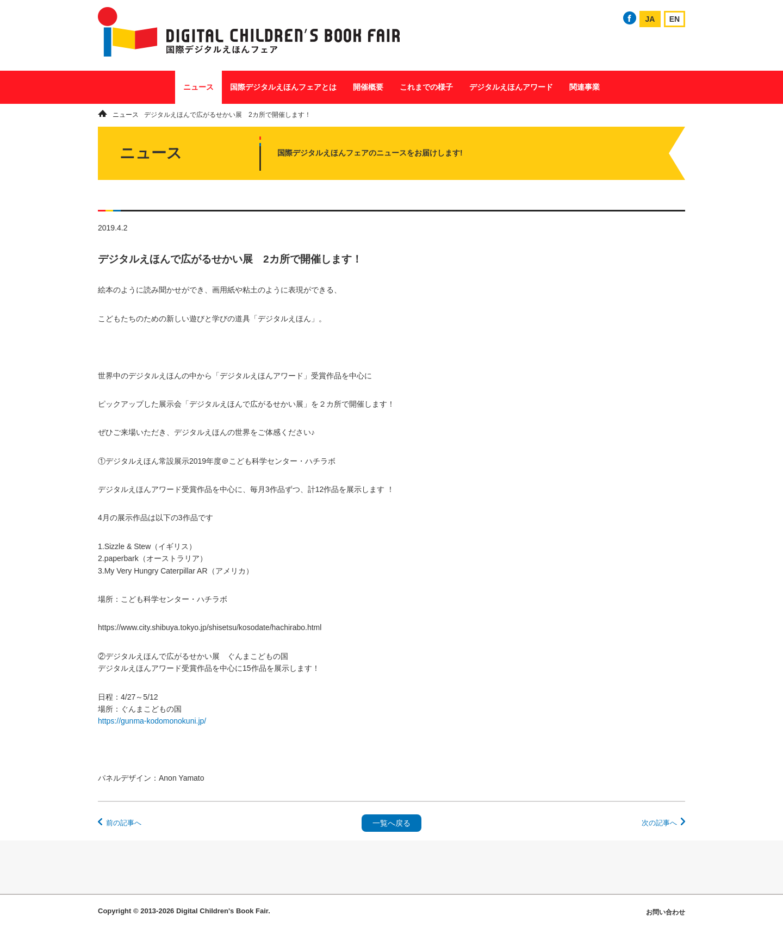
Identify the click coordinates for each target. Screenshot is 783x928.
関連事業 (584, 87)
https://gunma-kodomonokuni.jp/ (152, 721)
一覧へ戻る (391, 823)
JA (650, 19)
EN (674, 19)
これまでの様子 (426, 87)
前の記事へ (123, 823)
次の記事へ (659, 823)
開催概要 (368, 87)
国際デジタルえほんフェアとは (283, 87)
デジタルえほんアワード (511, 87)
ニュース (198, 87)
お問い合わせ (665, 912)
